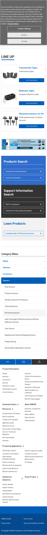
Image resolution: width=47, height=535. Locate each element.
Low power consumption (10, 454)
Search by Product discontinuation (19, 211)
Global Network (30, 420)
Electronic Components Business (32, 410)
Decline (24, 35)
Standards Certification (32, 387)
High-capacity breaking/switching (8, 458)
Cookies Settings (24, 29)
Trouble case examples (10, 420)
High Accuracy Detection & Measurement (34, 458)
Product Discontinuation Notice (33, 378)
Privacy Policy (5, 523)
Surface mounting (8, 462)
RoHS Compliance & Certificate (31, 391)
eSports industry (7, 487)
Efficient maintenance (9, 471)
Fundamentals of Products (11, 413)
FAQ (7, 362)
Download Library (9, 404)
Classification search (9, 389)
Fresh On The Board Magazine (9, 433)
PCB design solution (9, 450)
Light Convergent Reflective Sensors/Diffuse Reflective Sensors (22, 320)
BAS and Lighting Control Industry (10, 501)
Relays (5, 261)
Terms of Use (28, 519)
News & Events (30, 417)
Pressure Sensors (11, 293)
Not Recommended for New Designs (34, 383)
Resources (6, 409)
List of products (31, 80)
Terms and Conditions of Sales (34, 523)
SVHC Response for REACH (34, 396)
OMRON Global (6, 519)
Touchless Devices (31, 454)
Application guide (8, 423)
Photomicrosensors (12, 313)
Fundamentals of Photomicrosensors (20, 233)
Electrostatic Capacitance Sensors (18, 348)
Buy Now (28, 373)
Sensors (6, 281)
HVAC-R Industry (7, 497)
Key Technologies (8, 437)
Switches (6, 268)
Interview (5, 440)
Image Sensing (10, 342)
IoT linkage (28, 462)
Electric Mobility (7, 484)
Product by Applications (12, 446)
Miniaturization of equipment (12, 465)
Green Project (30, 477)
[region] (23, 22)
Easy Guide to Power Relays (11, 429)
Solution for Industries (7, 478)
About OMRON (29, 414)
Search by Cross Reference (16, 171)
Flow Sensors (10, 287)
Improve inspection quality (33, 451)
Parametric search (8, 386)
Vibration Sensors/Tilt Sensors (16, 300)
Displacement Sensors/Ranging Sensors (20, 335)
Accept (24, 41)
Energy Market (7, 491)
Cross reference (7, 392)
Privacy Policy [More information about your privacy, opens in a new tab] (13, 24)
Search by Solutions (13, 178)
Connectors (7, 274)
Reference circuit (8, 426)
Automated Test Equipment (11, 494)
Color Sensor (9, 329)
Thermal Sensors (11, 306)
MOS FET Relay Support (32, 399)
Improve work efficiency (10, 468)
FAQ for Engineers (12, 204)
